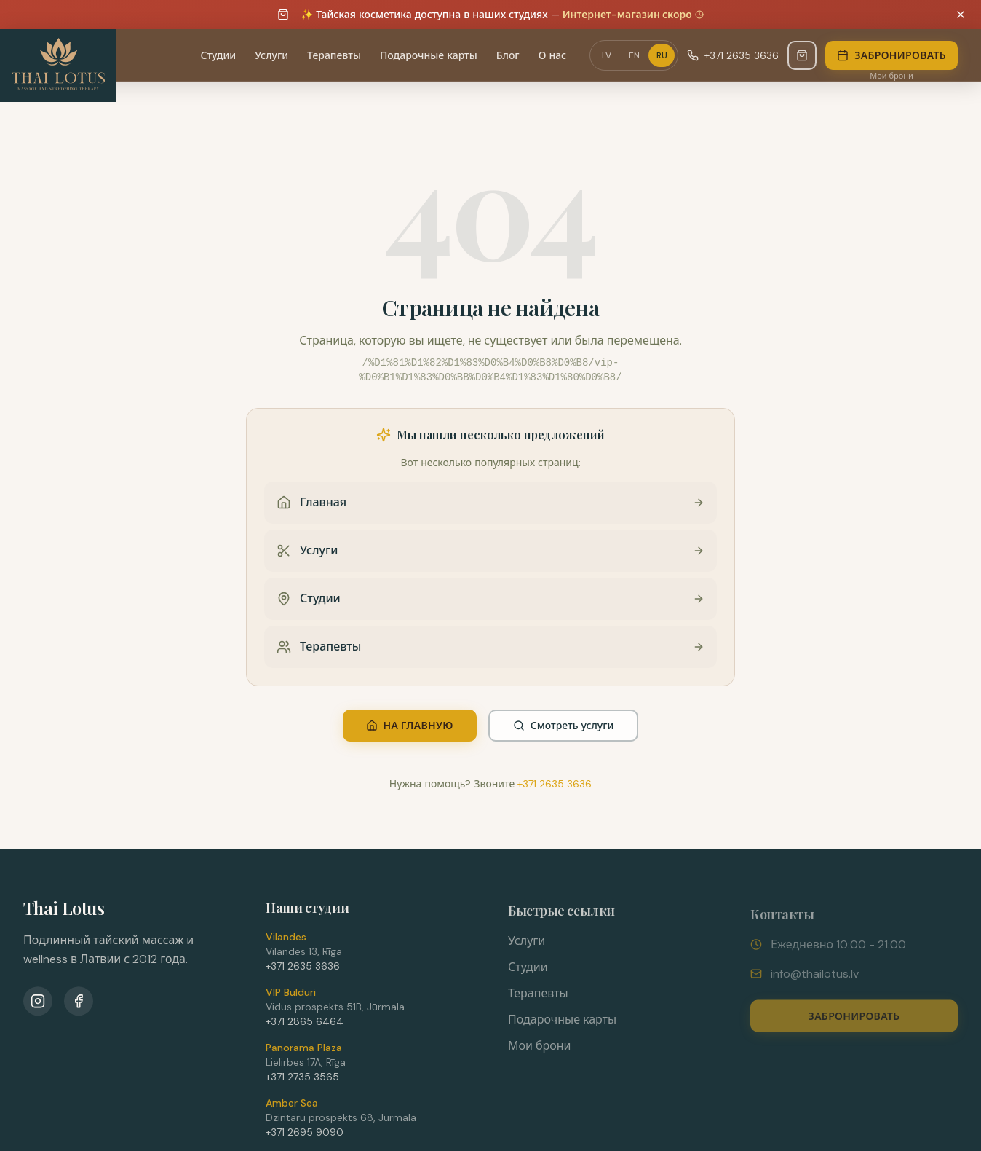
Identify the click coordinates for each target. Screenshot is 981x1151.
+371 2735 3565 (302, 1080)
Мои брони (891, 76)
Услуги (526, 945)
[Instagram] (37, 1003)
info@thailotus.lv (815, 978)
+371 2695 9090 (304, 1135)
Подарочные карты (562, 1024)
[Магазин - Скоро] (802, 55)
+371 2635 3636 (554, 783)
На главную (409, 725)
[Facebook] (78, 1003)
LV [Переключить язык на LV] (606, 55)
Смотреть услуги (563, 725)
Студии (528, 971)
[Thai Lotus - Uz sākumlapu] (58, 65)
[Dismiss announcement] (960, 14)
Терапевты (538, 997)
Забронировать (891, 55)
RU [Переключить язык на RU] (661, 55)
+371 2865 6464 (304, 1025)
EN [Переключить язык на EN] (634, 55)
